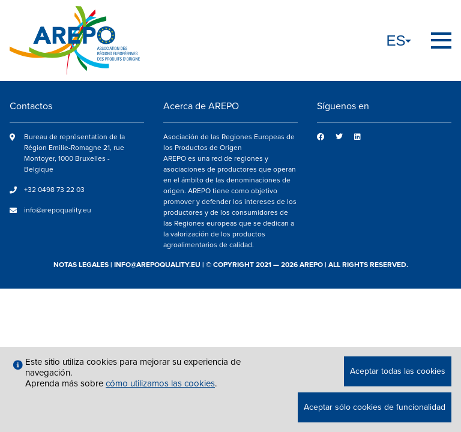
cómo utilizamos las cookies (160, 383)
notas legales (81, 264)
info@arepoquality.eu (57, 210)
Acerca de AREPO (201, 106)
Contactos (31, 106)
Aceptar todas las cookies (397, 371)
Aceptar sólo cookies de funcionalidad (374, 407)
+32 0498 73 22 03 (54, 189)
